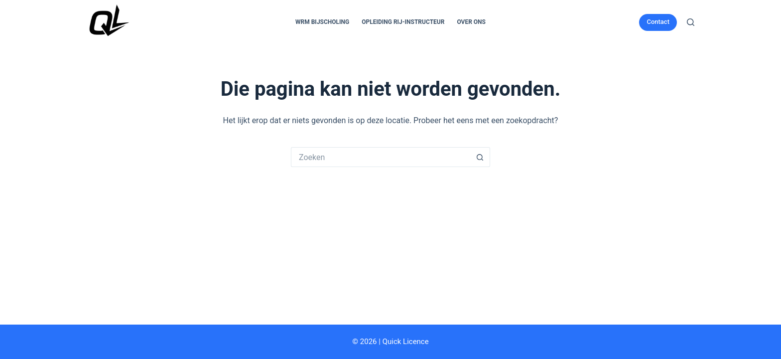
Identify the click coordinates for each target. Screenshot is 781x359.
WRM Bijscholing (322, 21)
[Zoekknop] (480, 157)
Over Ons (471, 21)
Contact (658, 21)
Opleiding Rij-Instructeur (403, 21)
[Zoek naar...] (380, 157)
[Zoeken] (690, 22)
